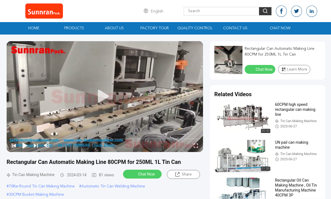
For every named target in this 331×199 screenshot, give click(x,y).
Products (74, 28)
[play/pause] (24, 145)
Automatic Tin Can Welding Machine (113, 186)
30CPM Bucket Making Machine (36, 195)
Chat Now (280, 28)
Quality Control (195, 28)
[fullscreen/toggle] (195, 145)
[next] (35, 145)
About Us (114, 28)
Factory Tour (154, 28)
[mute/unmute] (46, 145)
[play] (105, 96)
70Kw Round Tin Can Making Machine (42, 186)
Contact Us (235, 28)
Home (33, 28)
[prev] (13, 145)
